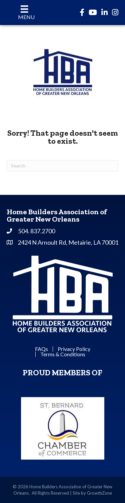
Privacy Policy (74, 349)
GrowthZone (99, 493)
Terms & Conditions (62, 354)
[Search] (62, 165)
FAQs (41, 349)
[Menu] (24, 12)
